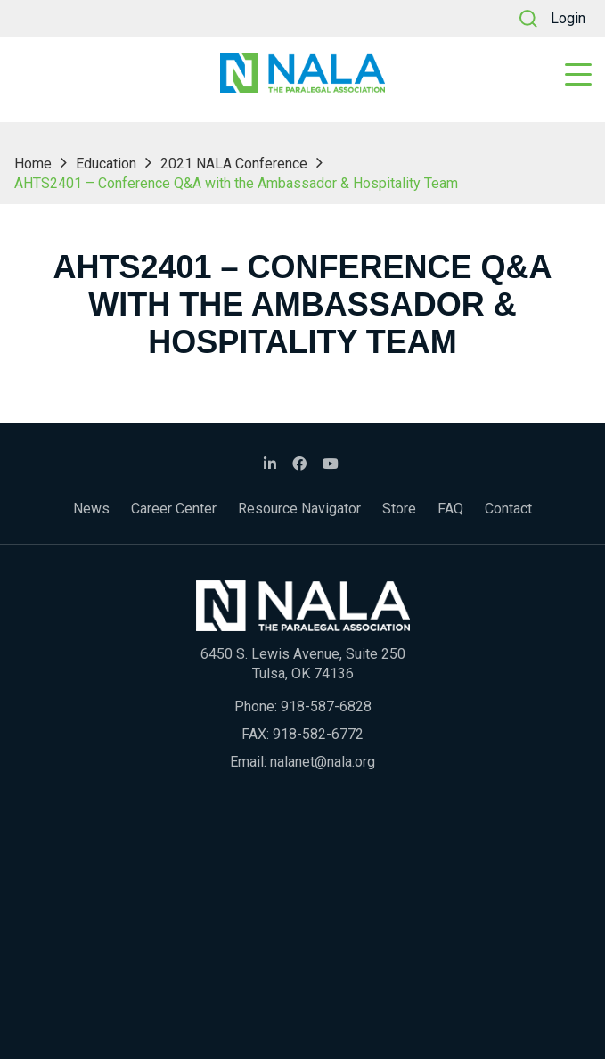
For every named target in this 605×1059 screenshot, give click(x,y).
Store (399, 508)
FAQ (450, 508)
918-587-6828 (326, 706)
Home (33, 163)
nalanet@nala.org (322, 761)
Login (568, 18)
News (91, 508)
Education (106, 163)
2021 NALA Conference (233, 163)
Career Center (174, 508)
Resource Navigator (299, 508)
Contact (508, 508)
